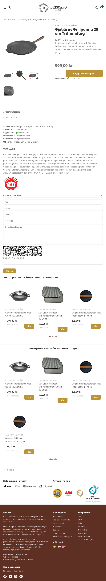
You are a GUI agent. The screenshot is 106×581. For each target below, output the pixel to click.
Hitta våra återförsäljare (62, 536)
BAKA (80, 520)
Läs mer (58, 53)
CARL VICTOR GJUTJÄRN (66, 25)
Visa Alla (53, 336)
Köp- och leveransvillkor (62, 520)
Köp (29, 326)
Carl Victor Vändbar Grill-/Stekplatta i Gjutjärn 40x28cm (50, 315)
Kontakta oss (58, 516)
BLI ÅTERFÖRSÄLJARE (86, 540)
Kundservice (57, 526)
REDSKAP (81, 526)
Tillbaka (8, 469)
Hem (5, 19)
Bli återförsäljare (59, 533)
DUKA (80, 523)
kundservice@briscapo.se (17, 554)
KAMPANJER (82, 533)
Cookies (56, 530)
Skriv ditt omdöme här (53, 234)
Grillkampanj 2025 (16, 19)
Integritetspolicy (59, 523)
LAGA (80, 516)
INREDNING (82, 530)
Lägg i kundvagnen (84, 73)
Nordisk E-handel (27, 560)
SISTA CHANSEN (84, 536)
